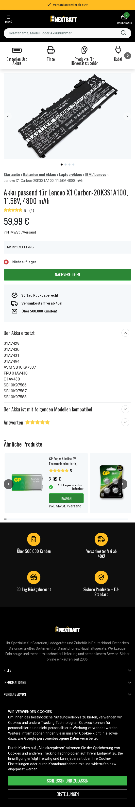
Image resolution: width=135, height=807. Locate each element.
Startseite (12, 175)
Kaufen (66, 498)
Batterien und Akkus (39, 175)
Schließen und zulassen (67, 781)
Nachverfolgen (67, 275)
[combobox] (67, 33)
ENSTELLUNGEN (67, 794)
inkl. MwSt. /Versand (20, 232)
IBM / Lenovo (95, 175)
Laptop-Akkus (70, 175)
